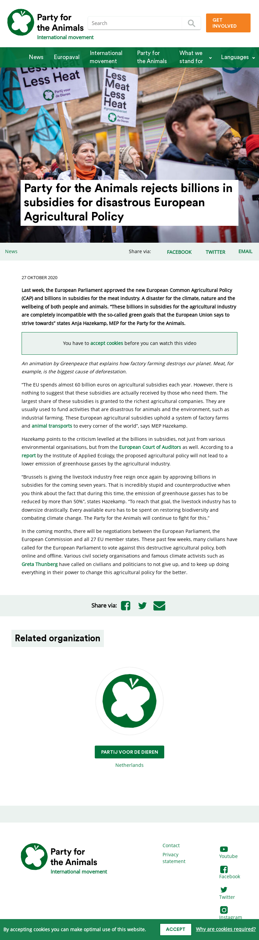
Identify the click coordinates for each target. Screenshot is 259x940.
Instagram (230, 913)
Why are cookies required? (226, 929)
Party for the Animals (152, 57)
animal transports (52, 426)
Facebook (229, 873)
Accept (175, 929)
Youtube (228, 853)
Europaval (67, 57)
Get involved (224, 23)
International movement (106, 57)
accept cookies (106, 343)
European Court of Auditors (150, 447)
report (29, 455)
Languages (235, 57)
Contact (171, 845)
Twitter (227, 893)
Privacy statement (174, 857)
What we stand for (191, 57)
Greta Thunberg (40, 564)
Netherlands (130, 717)
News (36, 57)
